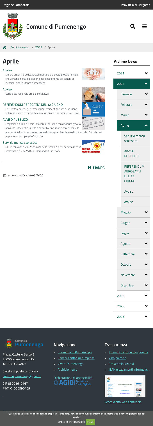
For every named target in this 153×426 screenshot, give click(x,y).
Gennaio (134, 94)
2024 (132, 306)
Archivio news (67, 369)
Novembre (134, 274)
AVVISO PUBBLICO (15, 119)
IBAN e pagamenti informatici (128, 369)
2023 (132, 295)
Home (5, 47)
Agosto (134, 243)
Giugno (134, 222)
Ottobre (134, 264)
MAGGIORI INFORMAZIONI (71, 422)
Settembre (134, 254)
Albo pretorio (117, 358)
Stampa (96, 167)
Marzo (134, 115)
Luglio (134, 233)
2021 (132, 73)
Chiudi (90, 422)
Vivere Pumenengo (71, 363)
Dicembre (134, 285)
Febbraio (134, 104)
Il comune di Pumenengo (75, 352)
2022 (38, 47)
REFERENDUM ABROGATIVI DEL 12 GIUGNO (33, 104)
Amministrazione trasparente (128, 352)
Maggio (134, 212)
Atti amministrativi (121, 363)
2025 (132, 316)
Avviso (7, 70)
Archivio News (19, 47)
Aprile (134, 125)
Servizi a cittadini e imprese (76, 358)
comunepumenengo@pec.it (22, 376)
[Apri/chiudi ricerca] (133, 26)
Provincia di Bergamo (135, 4)
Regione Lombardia (16, 4)
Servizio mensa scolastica (20, 142)
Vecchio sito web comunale (123, 401)
